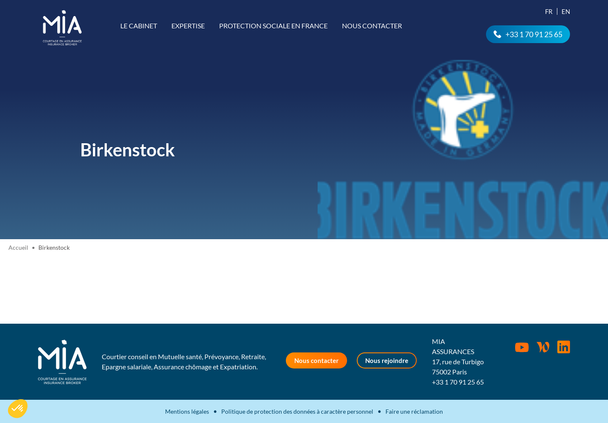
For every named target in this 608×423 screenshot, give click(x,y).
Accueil (18, 247)
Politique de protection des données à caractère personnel (297, 411)
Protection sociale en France (273, 26)
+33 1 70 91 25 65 (533, 34)
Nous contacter (372, 26)
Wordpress (543, 347)
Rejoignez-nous (563, 347)
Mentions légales (187, 411)
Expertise (188, 26)
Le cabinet (138, 26)
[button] (18, 408)
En (566, 11)
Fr (549, 11)
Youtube (522, 347)
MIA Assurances (62, 27)
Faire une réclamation (414, 411)
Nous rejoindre (386, 360)
